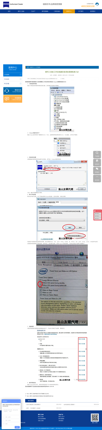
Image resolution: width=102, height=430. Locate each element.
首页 (9, 11)
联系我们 (92, 11)
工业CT (33, 11)
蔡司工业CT (62, 416)
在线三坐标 (41, 420)
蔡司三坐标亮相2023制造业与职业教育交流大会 (41, 396)
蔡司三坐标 (21, 11)
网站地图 (70, 428)
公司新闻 (38, 67)
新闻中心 (68, 11)
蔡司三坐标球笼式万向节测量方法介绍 (39, 393)
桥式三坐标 (41, 416)
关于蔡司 (80, 11)
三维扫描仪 (57, 11)
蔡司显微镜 (45, 11)
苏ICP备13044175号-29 (61, 428)
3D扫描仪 (61, 420)
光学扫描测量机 (42, 418)
